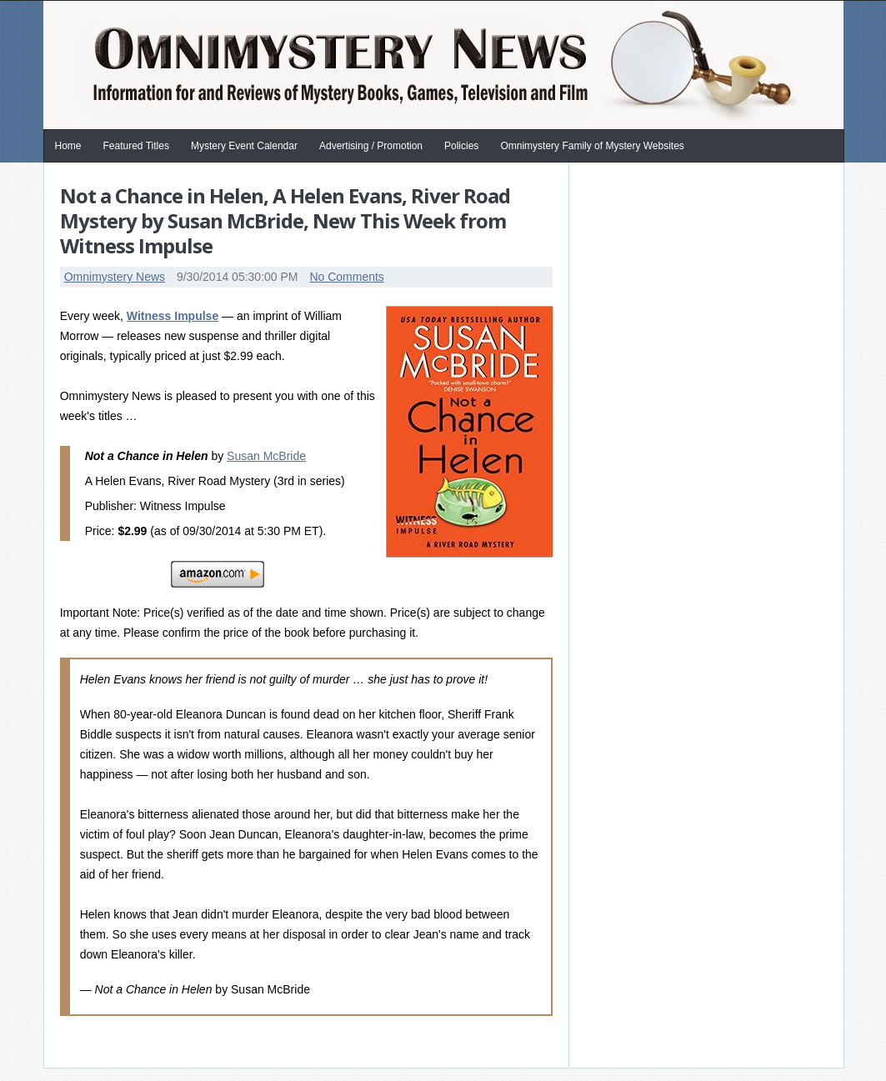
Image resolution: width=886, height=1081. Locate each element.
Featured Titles (136, 146)
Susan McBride (266, 456)
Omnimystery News (114, 276)
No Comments (346, 276)
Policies (461, 146)
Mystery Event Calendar (244, 146)
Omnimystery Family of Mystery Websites (591, 146)
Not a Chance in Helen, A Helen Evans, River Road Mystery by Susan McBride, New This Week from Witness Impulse (285, 220)
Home (68, 146)
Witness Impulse (172, 316)
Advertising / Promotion (371, 146)
